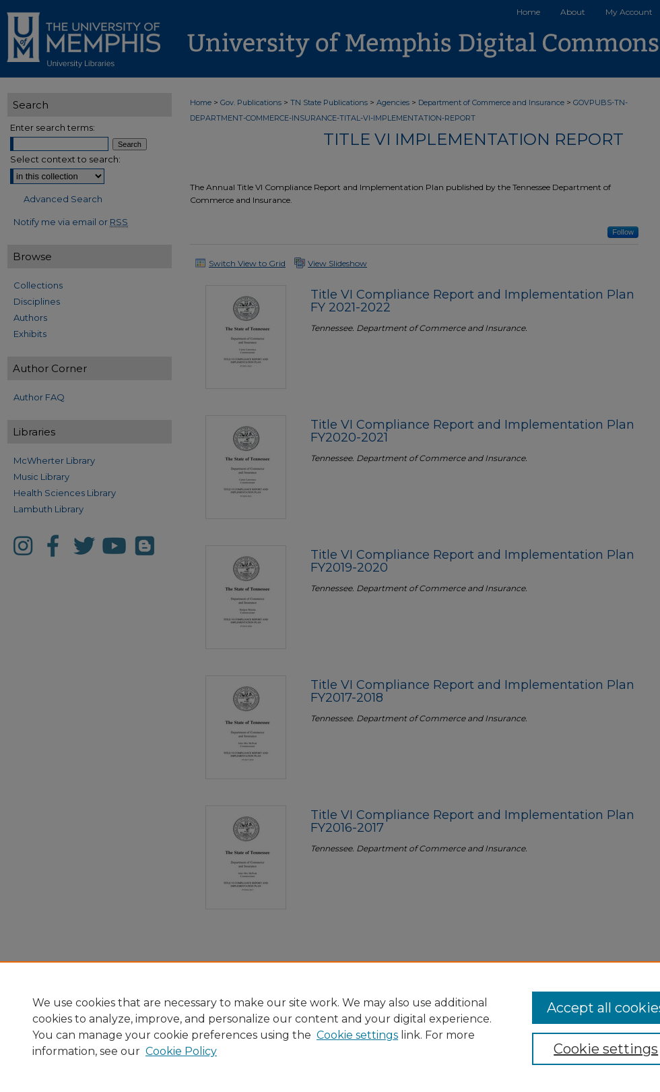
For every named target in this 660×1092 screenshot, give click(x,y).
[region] (330, 1026)
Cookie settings (357, 1035)
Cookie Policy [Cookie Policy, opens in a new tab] (181, 1051)
